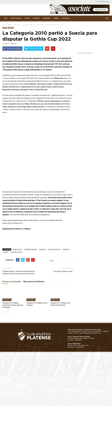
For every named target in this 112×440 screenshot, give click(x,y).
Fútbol (10, 25)
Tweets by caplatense (84, 53)
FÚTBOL (27, 18)
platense (6, 286)
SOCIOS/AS (65, 18)
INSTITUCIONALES (16, 18)
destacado (42, 283)
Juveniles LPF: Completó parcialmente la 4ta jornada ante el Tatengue (12, 339)
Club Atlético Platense (30, 283)
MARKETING (46, 18)
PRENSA (56, 18)
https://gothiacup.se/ (15, 257)
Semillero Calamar (16, 286)
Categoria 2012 (17, 283)
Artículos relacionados (11, 316)
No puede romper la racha (63, 305)
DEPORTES (36, 18)
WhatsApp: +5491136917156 (91, 367)
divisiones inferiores (54, 283)
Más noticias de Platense (33, 316)
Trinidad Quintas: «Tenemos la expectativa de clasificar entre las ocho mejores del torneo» (18, 306)
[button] (107, 18)
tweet (52, 295)
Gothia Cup (66, 283)
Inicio (4, 25)
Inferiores (17, 25)
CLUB (5, 18)
